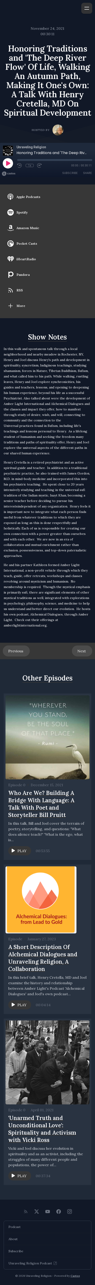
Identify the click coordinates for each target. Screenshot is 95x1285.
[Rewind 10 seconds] (19, 165)
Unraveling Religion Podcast (32, 1263)
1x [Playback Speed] (29, 165)
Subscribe (70, 173)
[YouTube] (47, 1211)
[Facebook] (58, 1211)
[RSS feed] (25, 1211)
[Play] (8, 163)
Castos (75, 1275)
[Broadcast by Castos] (8, 173)
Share (87, 173)
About (13, 1239)
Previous (16, 651)
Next (82, 651)
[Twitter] (36, 1211)
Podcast (14, 1227)
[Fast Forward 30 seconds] (39, 165)
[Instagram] (69, 1211)
